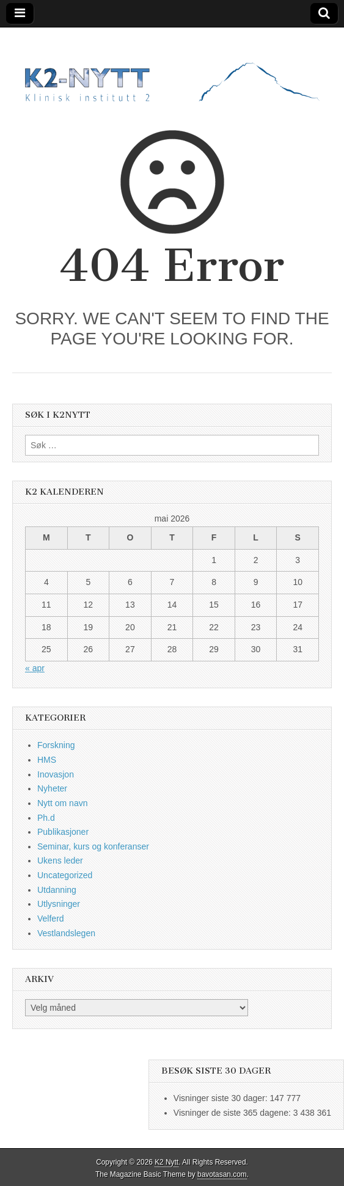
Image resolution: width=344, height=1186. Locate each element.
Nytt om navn (62, 803)
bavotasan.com (222, 1174)
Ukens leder (60, 860)
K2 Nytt (166, 1162)
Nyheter (52, 788)
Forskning (56, 745)
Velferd (50, 918)
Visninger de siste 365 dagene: (233, 1113)
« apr (35, 668)
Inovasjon (55, 774)
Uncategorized (64, 875)
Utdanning (56, 890)
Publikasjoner (63, 832)
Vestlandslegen (66, 933)
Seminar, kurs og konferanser (93, 846)
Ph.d (46, 818)
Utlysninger (58, 904)
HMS (46, 760)
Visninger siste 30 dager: (222, 1098)
